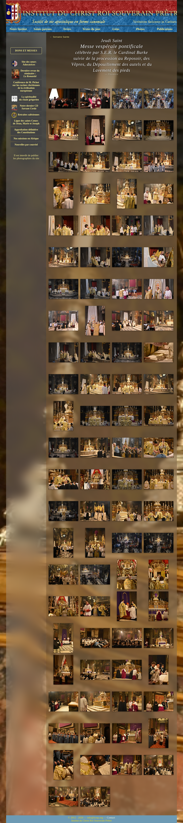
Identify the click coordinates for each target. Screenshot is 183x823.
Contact (111, 817)
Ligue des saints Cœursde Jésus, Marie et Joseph (26, 122)
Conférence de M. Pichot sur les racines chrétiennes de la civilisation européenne (26, 86)
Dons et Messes (26, 50)
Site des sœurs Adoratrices (24, 63)
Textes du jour (91, 29)
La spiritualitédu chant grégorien (25, 98)
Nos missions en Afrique (26, 138)
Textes (67, 29)
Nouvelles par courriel (26, 144)
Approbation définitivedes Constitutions (26, 131)
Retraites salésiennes (25, 114)
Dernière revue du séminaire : (25, 74)
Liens (115, 29)
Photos (140, 29)
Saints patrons (43, 29)
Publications (165, 29)
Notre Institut (18, 29)
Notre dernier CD (25, 107)
